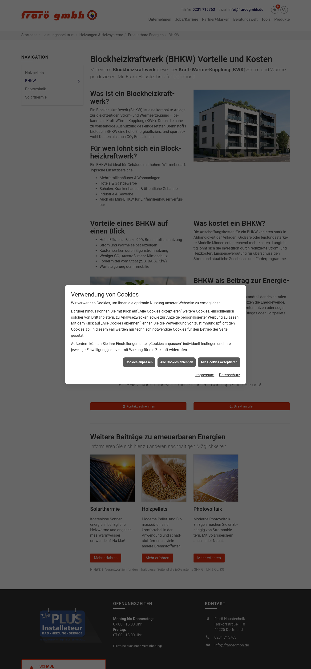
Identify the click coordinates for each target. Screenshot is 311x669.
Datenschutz (229, 350)
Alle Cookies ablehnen (176, 338)
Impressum (204, 350)
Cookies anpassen (139, 338)
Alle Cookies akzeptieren (219, 338)
